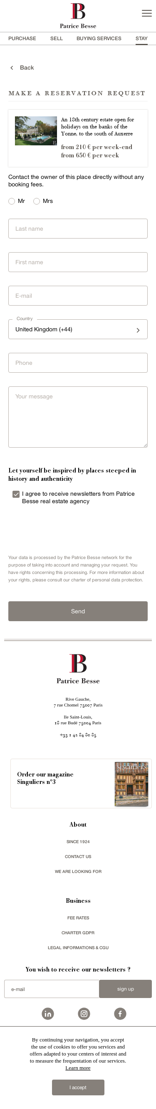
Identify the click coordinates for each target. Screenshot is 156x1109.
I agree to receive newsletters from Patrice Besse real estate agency (78, 497)
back (21, 67)
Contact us (78, 856)
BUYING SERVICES (99, 38)
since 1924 (78, 841)
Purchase (22, 38)
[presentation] (66, 530)
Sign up (125, 989)
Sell (56, 38)
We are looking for (78, 871)
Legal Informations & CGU (78, 947)
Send (78, 611)
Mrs (48, 201)
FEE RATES (78, 917)
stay (142, 38)
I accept (78, 1087)
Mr (21, 201)
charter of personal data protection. (107, 579)
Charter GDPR (78, 932)
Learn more (77, 1068)
